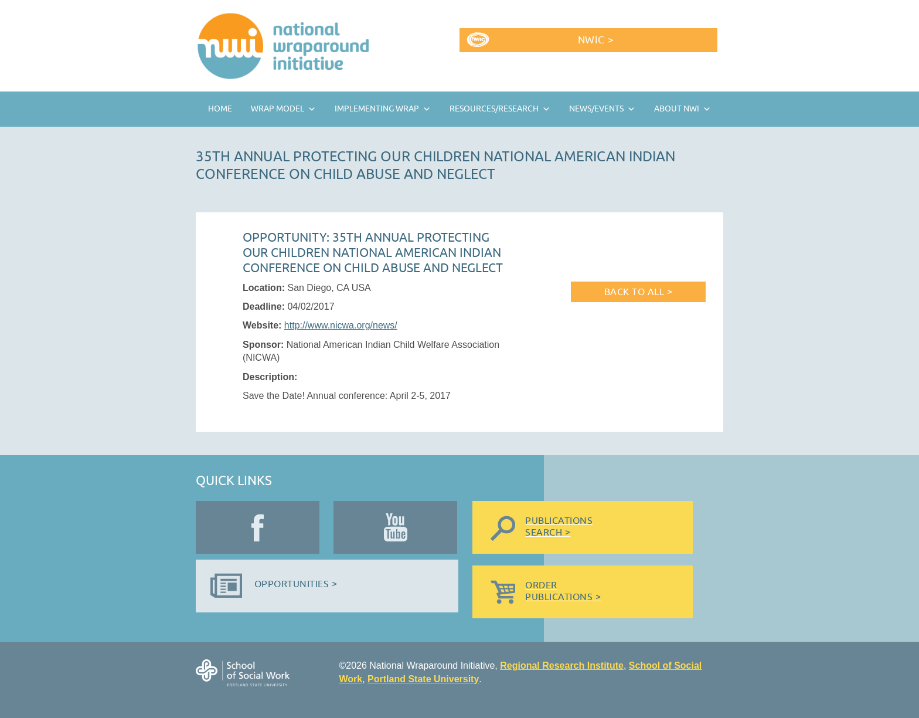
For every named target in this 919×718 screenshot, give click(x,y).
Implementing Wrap (377, 109)
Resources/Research (494, 109)
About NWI (676, 109)
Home (220, 109)
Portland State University (423, 679)
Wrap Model (277, 109)
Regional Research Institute (562, 665)
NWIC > (596, 40)
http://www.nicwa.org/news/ (340, 325)
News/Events (596, 109)
